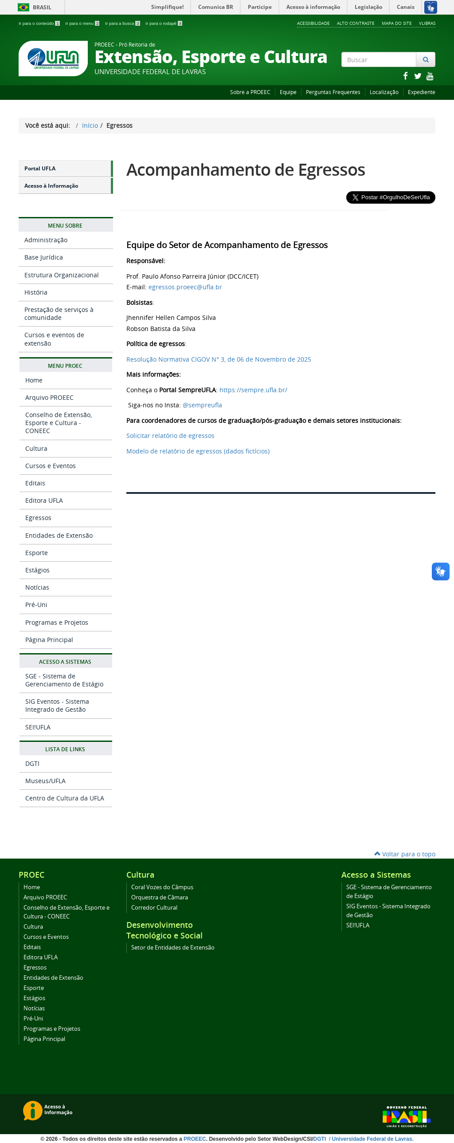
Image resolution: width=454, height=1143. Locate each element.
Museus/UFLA (45, 780)
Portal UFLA (39, 168)
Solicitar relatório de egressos (170, 435)
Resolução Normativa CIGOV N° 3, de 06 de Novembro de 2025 (218, 359)
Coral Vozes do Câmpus (162, 887)
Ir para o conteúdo (40, 23)
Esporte (36, 552)
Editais (35, 483)
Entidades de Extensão (59, 535)
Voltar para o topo (404, 854)
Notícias (37, 587)
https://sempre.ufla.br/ (253, 390)
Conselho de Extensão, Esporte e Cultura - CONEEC (58, 422)
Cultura (36, 448)
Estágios (37, 570)
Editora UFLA (44, 500)
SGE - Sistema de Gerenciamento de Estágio (64, 680)
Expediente (421, 92)
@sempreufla (202, 405)
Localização (384, 92)
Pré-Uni (36, 604)
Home (34, 380)
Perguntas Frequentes (333, 92)
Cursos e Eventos (50, 465)
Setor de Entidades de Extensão (173, 947)
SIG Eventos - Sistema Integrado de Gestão (57, 705)
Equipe (288, 92)
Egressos (38, 517)
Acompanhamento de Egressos (245, 169)
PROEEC (195, 1139)
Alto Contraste (356, 23)
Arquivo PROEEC (49, 397)
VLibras (427, 23)
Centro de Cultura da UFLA (64, 798)
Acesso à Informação (51, 185)
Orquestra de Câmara (159, 897)
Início (90, 125)
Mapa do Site (397, 23)
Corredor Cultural (154, 907)
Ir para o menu (83, 23)
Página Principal (49, 639)
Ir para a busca (123, 23)
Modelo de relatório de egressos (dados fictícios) (198, 451)
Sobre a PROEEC (250, 92)
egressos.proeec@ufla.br (185, 287)
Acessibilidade (313, 23)
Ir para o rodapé (163, 23)
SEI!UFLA (38, 727)
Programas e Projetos (56, 622)
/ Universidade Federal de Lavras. (371, 1139)
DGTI (32, 763)
